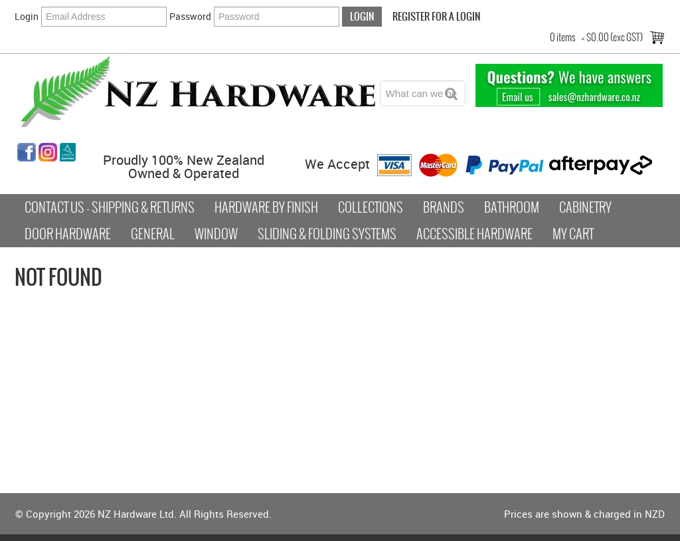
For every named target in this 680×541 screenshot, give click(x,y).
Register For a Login (436, 16)
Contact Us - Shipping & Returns (110, 207)
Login (27, 16)
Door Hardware (68, 234)
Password (190, 16)
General (153, 234)
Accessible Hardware (474, 234)
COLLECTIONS (370, 207)
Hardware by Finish (266, 207)
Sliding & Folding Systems (327, 234)
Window (216, 234)
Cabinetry (585, 207)
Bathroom (511, 207)
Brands (443, 207)
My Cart (573, 234)
